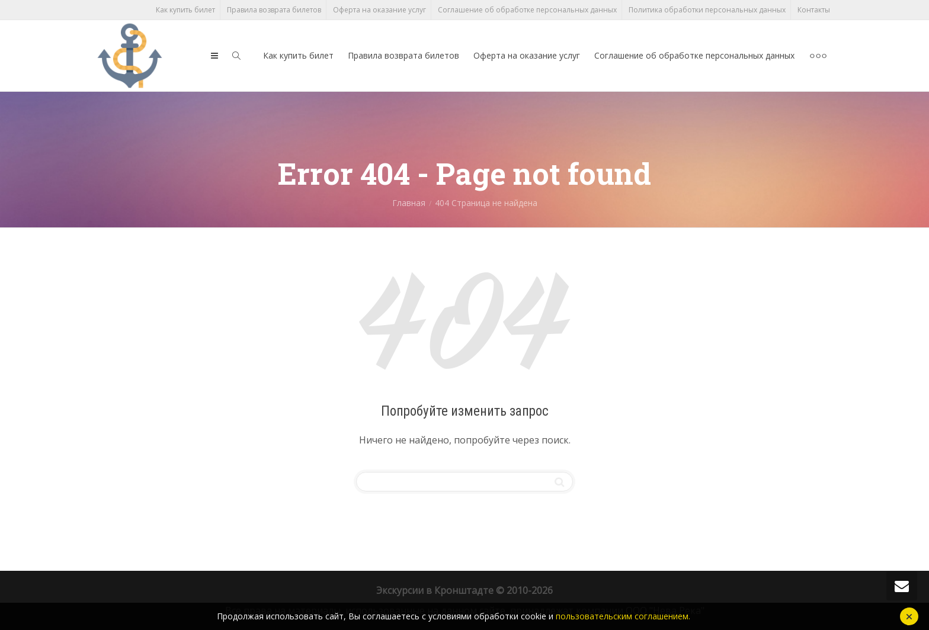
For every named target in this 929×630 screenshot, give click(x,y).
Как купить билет (185, 10)
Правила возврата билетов (274, 10)
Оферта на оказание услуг (379, 10)
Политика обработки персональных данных (707, 10)
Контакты (813, 10)
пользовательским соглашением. (623, 616)
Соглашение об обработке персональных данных (527, 10)
